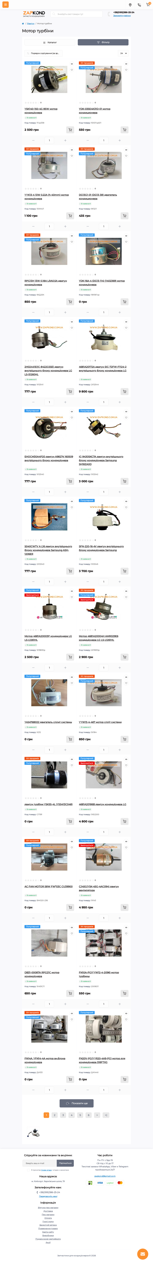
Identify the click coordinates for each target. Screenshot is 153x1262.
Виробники (48, 1235)
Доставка (48, 1211)
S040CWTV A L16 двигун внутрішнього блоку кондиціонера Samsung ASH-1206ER (48, 550)
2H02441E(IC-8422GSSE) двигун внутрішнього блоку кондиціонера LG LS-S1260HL (48, 370)
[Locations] (130, 4)
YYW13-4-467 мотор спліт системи (100, 722)
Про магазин (48, 1214)
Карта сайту (48, 1232)
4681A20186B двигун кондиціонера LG (102, 804)
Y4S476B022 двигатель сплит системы (48, 722)
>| (106, 1115)
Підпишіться (65, 1163)
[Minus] (33, 140)
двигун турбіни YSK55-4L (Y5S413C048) (48, 804)
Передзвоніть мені (48, 1196)
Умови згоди (46, 1170)
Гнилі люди (48, 1221)
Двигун (30, 23)
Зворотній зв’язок (48, 1225)
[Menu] (5, 4)
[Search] (53, 14)
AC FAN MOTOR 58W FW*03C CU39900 (48, 886)
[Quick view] (71, 63)
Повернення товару (48, 1228)
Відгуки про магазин (48, 1207)
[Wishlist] (71, 69)
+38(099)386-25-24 (123, 12)
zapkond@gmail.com (105, 1176)
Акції (48, 1242)
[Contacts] (139, 4)
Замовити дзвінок (122, 15)
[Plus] (65, 140)
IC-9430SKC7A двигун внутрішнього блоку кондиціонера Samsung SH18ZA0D (101, 460)
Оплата (48, 1218)
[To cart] (70, 129)
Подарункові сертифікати (48, 1239)
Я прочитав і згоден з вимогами (50, 1170)
